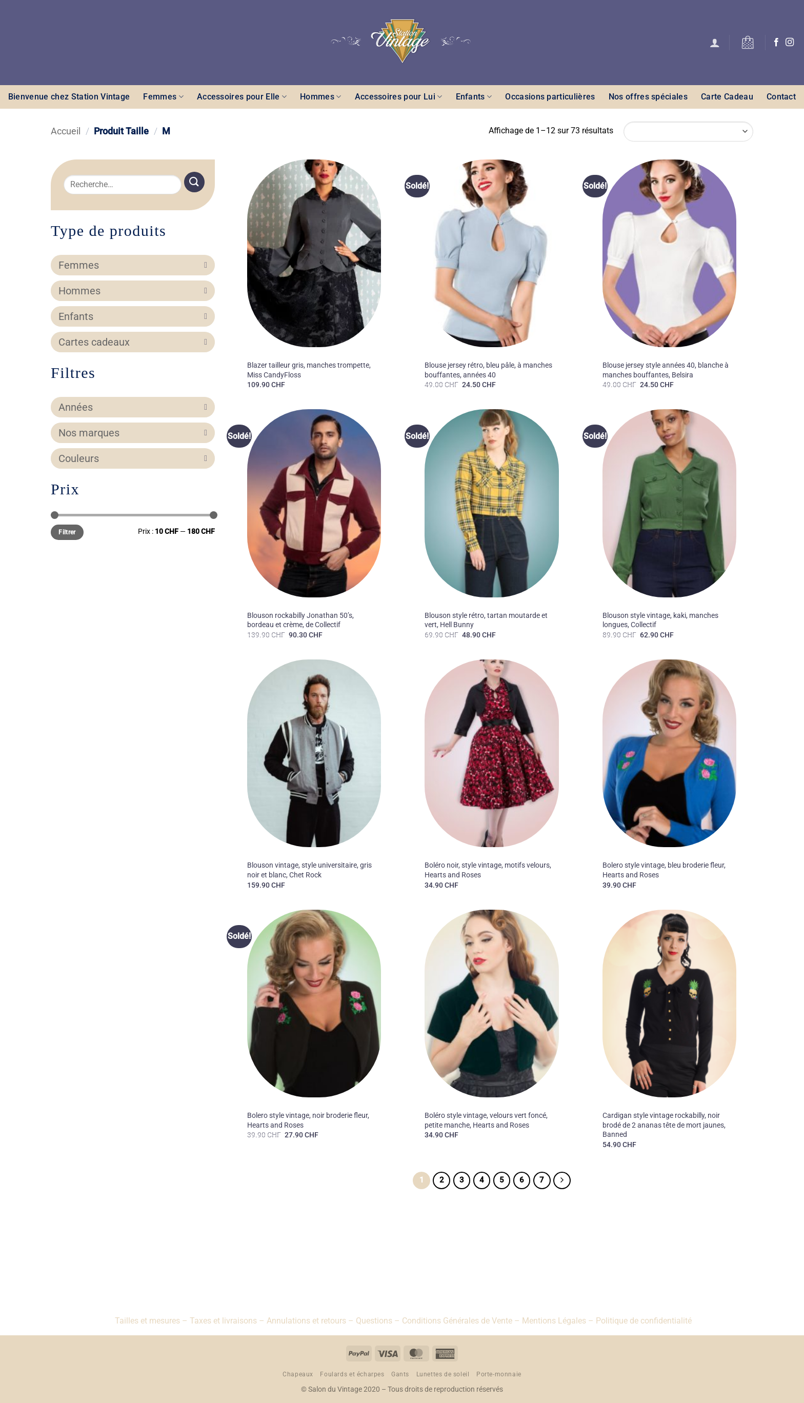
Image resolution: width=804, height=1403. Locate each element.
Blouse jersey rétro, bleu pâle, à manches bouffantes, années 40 (488, 370)
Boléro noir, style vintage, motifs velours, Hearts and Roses (488, 870)
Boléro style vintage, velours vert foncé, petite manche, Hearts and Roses (486, 1120)
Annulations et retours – (310, 1321)
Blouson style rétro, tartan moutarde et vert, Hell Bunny (486, 620)
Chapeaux (298, 1374)
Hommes (320, 97)
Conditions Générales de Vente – (461, 1321)
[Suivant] (562, 1180)
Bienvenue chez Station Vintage (69, 97)
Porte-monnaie (498, 1374)
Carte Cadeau (727, 97)
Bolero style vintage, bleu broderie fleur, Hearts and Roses (664, 870)
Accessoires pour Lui (399, 97)
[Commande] (688, 132)
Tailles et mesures (147, 1321)
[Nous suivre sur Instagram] (790, 42)
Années (132, 407)
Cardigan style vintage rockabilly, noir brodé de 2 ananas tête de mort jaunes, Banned (664, 1125)
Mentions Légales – (558, 1321)
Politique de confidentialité (644, 1321)
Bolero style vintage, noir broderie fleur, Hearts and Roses (308, 1120)
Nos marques (132, 432)
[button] (715, 42)
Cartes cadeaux (132, 342)
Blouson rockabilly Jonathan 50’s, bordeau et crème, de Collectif (300, 620)
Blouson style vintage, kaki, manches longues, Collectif (660, 620)
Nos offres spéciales (648, 97)
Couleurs (132, 458)
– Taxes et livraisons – (222, 1321)
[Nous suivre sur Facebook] (776, 42)
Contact (781, 97)
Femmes (163, 97)
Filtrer (67, 532)
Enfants (474, 97)
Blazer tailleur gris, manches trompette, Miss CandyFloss (309, 370)
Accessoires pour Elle (242, 97)
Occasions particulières (550, 97)
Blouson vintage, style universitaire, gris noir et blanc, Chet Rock (309, 870)
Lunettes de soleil (443, 1374)
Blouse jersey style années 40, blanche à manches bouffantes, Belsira (665, 370)
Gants (400, 1374)
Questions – (378, 1321)
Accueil (66, 131)
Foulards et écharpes (352, 1374)
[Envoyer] (194, 182)
